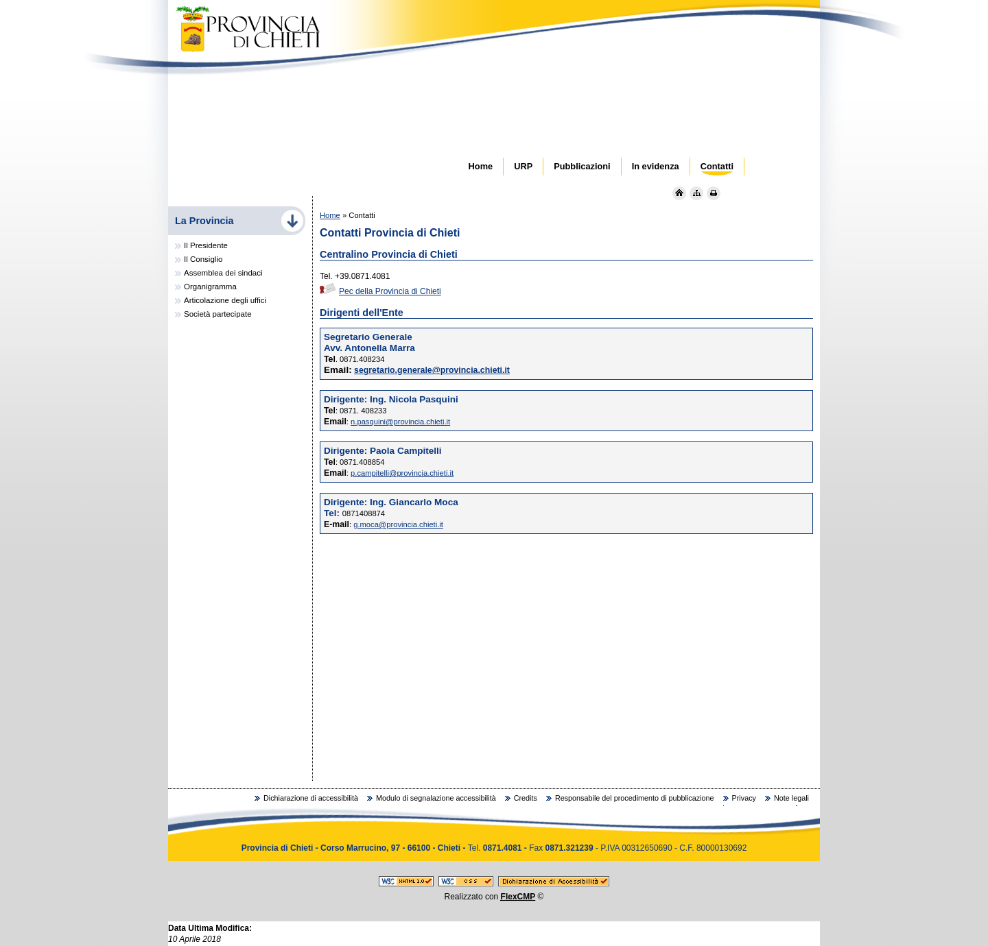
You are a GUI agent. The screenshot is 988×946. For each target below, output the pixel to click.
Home (330, 215)
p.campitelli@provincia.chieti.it (402, 473)
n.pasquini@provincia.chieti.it (400, 421)
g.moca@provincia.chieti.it (398, 524)
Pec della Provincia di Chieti (380, 291)
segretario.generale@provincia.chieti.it (432, 370)
